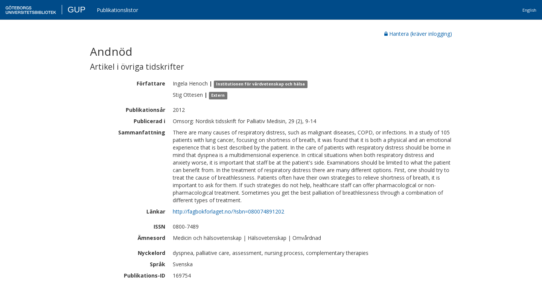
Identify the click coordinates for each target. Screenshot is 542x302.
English (529, 10)
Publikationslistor (117, 10)
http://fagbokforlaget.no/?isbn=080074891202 (228, 211)
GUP (76, 9)
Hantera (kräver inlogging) (418, 33)
